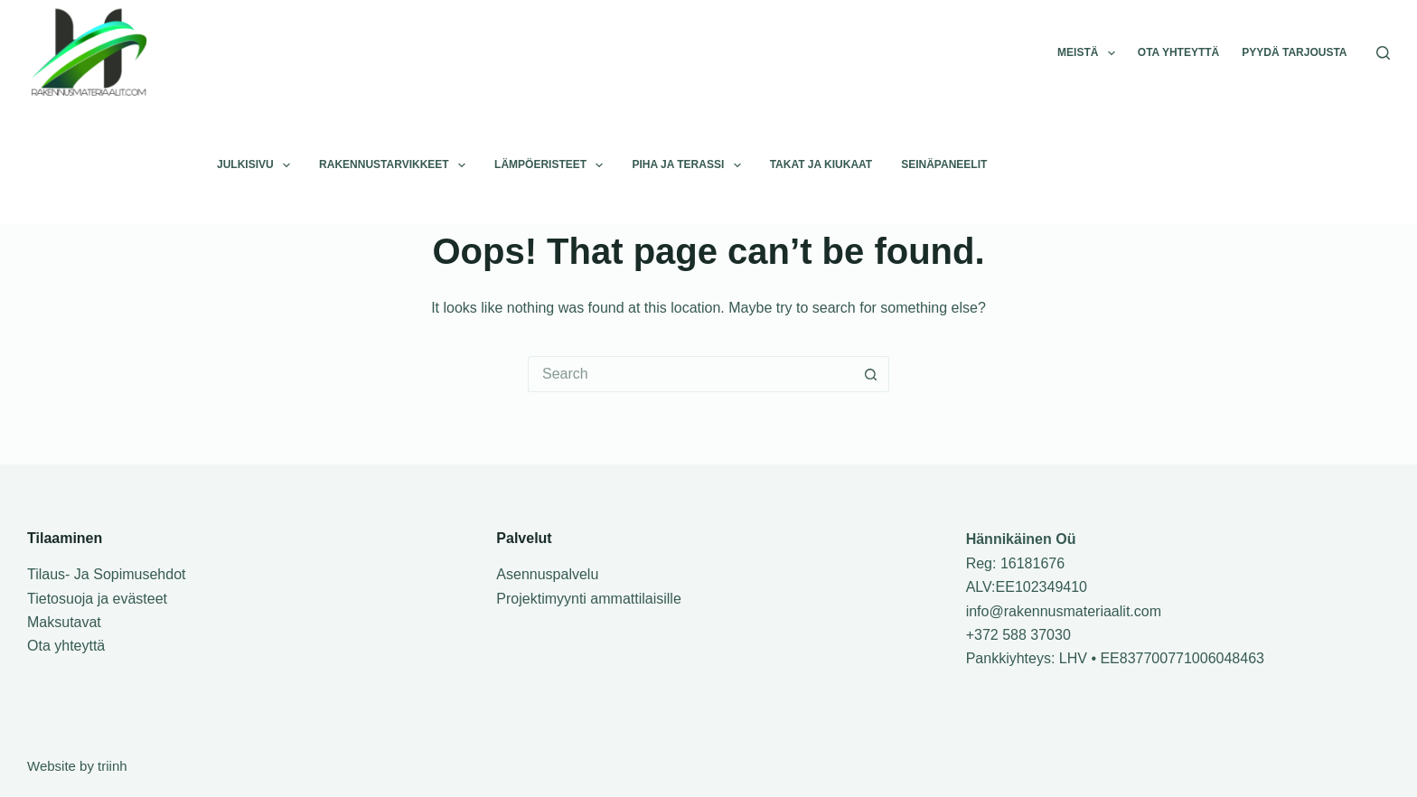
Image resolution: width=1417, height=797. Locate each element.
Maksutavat (64, 622)
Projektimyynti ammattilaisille (588, 598)
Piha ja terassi (689, 165)
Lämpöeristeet (552, 165)
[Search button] (871, 374)
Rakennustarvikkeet (396, 165)
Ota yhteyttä (1178, 52)
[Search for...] (690, 374)
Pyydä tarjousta (1294, 52)
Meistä (1089, 53)
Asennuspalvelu (547, 574)
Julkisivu (257, 165)
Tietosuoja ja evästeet (97, 598)
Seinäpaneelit (944, 164)
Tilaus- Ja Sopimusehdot (106, 574)
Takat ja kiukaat (821, 164)
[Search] (1383, 53)
